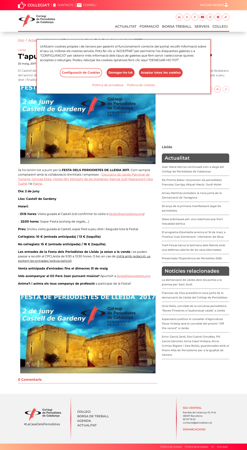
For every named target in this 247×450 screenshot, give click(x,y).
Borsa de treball (93, 416)
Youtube (202, 17)
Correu (90, 5)
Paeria (37, 183)
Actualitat (125, 26)
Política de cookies (141, 85)
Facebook (194, 17)
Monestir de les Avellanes (89, 179)
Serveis (202, 26)
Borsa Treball (177, 26)
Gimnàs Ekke (42, 179)
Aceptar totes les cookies (161, 72)
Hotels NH (61, 179)
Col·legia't (38, 5)
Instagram (210, 17)
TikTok (225, 17)
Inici (21, 40)
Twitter (187, 17)
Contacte (65, 5)
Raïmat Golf (118, 179)
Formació (149, 26)
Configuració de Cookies (81, 72)
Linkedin (179, 17)
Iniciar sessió (212, 5)
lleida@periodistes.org (126, 214)
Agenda (84, 421)
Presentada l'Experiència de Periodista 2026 (192, 258)
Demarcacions (194, 429)
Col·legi (220, 26)
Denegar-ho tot (120, 72)
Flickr (218, 17)
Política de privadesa (107, 85)
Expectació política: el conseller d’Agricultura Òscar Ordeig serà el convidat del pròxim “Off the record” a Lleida (193, 323)
